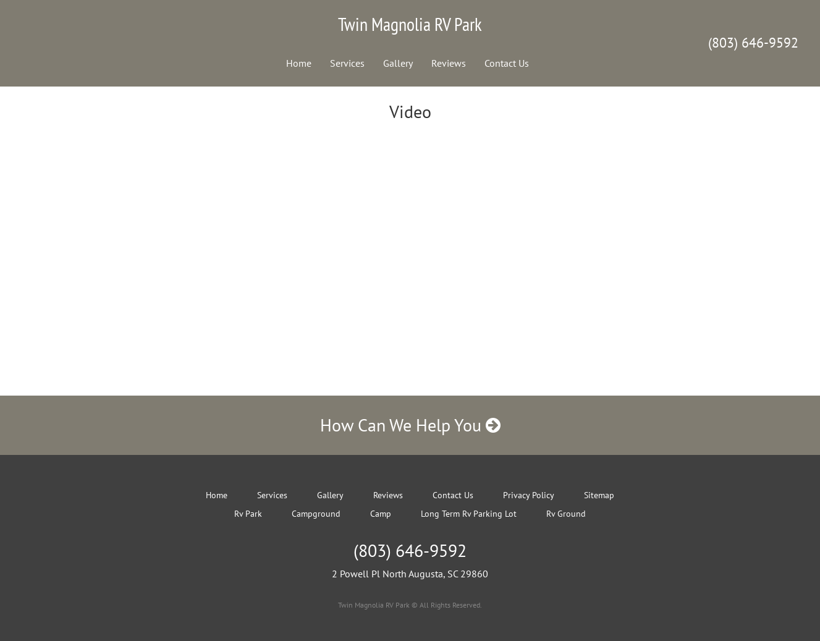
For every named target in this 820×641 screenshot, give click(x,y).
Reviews (448, 63)
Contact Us (506, 63)
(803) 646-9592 (753, 42)
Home (298, 63)
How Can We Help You (410, 425)
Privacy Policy (528, 495)
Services (347, 63)
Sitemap (599, 495)
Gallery (398, 63)
